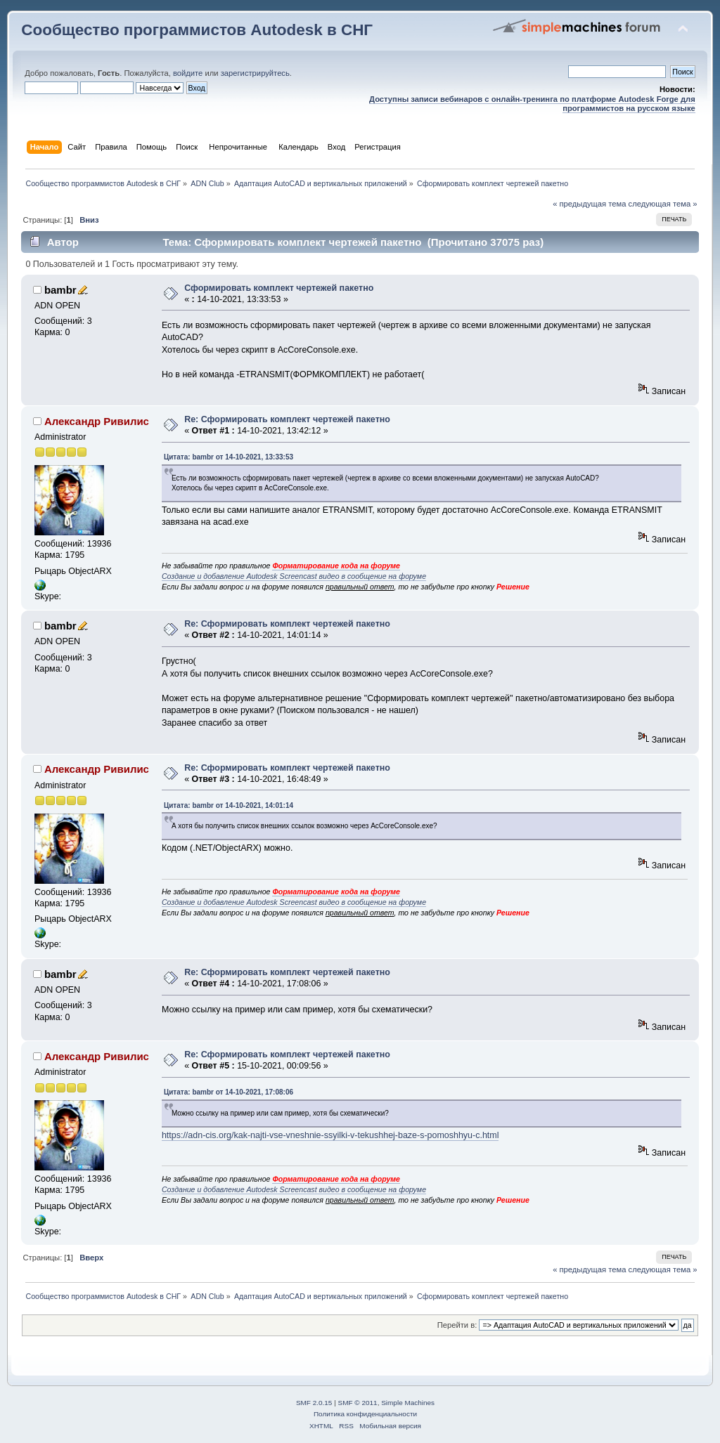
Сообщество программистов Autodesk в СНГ (197, 30)
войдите (187, 73)
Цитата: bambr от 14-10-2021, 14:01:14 (228, 805)
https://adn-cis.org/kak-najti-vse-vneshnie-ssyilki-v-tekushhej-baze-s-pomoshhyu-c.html (330, 1135)
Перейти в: (457, 1325)
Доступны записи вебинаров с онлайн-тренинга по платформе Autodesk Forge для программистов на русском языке (532, 103)
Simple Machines (408, 1402)
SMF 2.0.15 (314, 1402)
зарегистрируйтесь (255, 73)
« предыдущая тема (589, 204)
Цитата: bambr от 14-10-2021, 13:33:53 (228, 457)
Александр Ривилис (96, 421)
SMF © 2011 (358, 1402)
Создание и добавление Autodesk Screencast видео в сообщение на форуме (294, 576)
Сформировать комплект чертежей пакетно (278, 288)
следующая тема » (663, 204)
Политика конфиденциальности (365, 1414)
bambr (60, 290)
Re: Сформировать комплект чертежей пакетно (287, 419)
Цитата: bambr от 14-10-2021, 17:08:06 (228, 1092)
